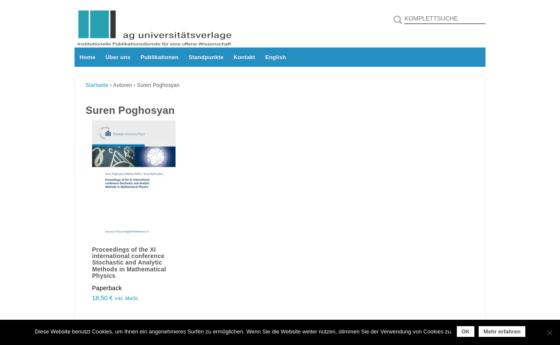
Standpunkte (206, 57)
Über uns (118, 57)
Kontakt (244, 57)
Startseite (97, 85)
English (275, 57)
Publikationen (159, 57)
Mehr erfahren (502, 331)
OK (466, 331)
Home (87, 57)
